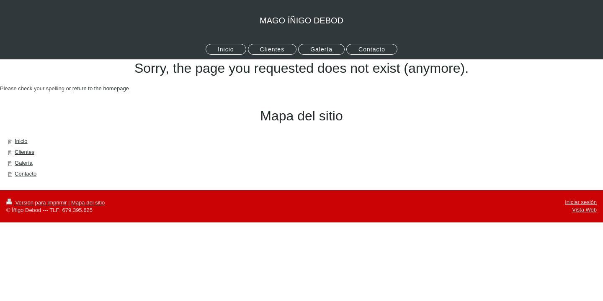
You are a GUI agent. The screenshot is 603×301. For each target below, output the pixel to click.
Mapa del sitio (88, 202)
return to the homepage (100, 88)
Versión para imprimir (37, 202)
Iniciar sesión (581, 202)
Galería (24, 163)
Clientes (24, 152)
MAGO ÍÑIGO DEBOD (301, 20)
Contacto (25, 174)
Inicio (21, 141)
